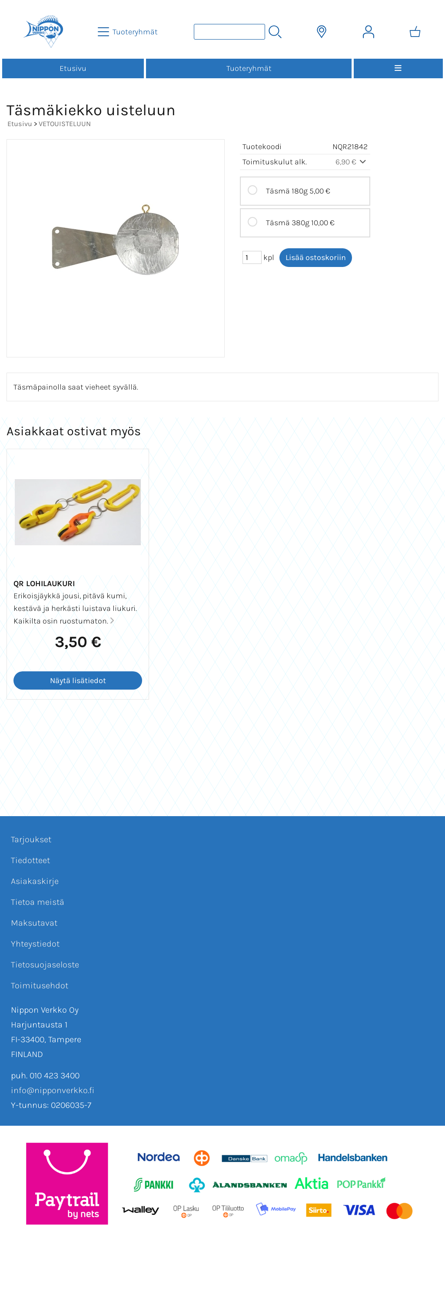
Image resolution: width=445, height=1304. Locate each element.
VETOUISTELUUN (65, 124)
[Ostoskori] (415, 32)
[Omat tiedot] (368, 32)
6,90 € (351, 162)
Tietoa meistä (37, 902)
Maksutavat (34, 923)
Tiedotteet (30, 860)
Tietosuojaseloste (45, 965)
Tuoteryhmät (249, 68)
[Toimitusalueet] (321, 32)
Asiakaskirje (35, 881)
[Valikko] (398, 68)
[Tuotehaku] (229, 32)
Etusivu (73, 68)
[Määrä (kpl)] (252, 257)
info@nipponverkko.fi (52, 1090)
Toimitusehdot (39, 986)
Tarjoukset (31, 839)
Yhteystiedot (35, 944)
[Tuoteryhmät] (128, 31)
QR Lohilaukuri (44, 583)
